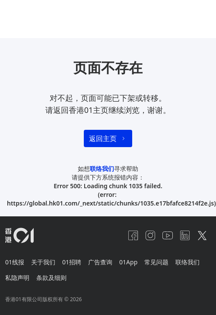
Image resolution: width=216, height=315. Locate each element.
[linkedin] (185, 235)
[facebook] (133, 235)
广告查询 (100, 262)
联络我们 (102, 168)
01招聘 (71, 262)
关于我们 (43, 262)
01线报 (14, 262)
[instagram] (150, 235)
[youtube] (167, 235)
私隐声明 (17, 277)
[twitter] (202, 235)
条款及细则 (51, 277)
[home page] (19, 235)
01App (128, 262)
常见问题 (156, 262)
